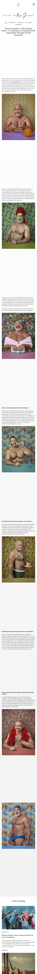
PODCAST (20, 22)
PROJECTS (12, 22)
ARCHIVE (18, 24)
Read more (5, 950)
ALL (6, 22)
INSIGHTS (28, 22)
